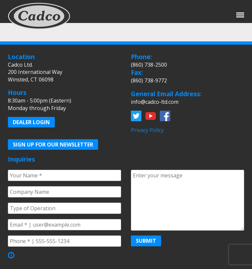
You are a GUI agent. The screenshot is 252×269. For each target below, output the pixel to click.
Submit (146, 240)
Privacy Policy (147, 130)
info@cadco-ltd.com (154, 101)
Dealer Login (31, 122)
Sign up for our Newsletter (53, 144)
